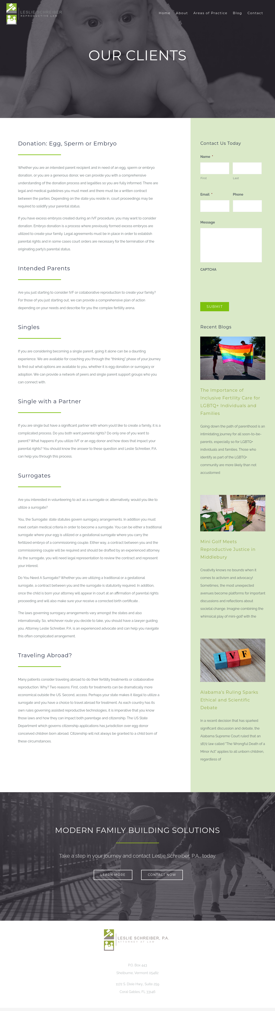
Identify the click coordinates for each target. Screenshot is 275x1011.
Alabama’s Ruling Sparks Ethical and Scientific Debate (229, 700)
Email (206, 194)
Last (236, 178)
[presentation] (233, 283)
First (203, 178)
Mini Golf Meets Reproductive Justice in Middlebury (227, 549)
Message (207, 222)
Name (206, 157)
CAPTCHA (208, 269)
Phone (238, 194)
